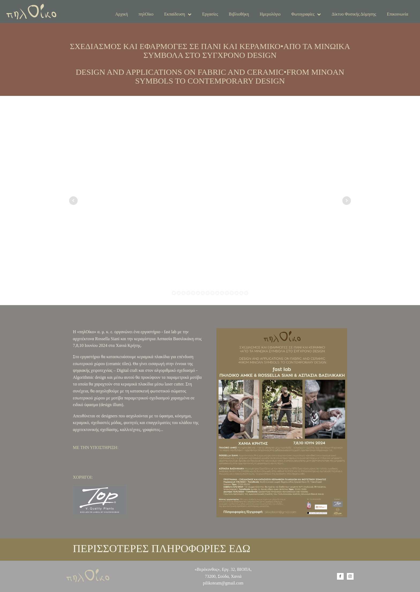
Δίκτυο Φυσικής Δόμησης (354, 14)
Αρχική (121, 14)
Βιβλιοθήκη (239, 14)
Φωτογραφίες (306, 14)
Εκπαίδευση (178, 14)
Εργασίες (210, 14)
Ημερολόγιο (270, 14)
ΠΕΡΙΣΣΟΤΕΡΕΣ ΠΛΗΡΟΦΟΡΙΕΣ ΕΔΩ (161, 548)
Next (346, 200)
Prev (73, 200)
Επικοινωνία (397, 14)
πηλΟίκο (145, 14)
